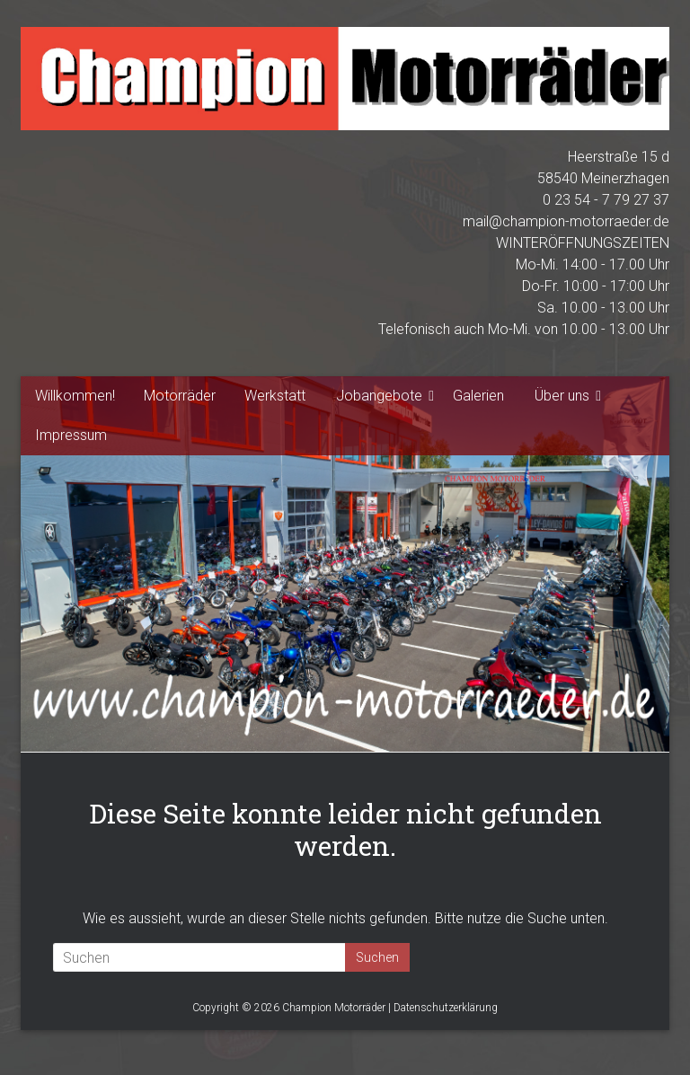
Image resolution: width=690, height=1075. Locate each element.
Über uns (562, 395)
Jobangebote (379, 395)
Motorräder (180, 395)
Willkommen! (75, 395)
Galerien (478, 395)
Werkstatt (274, 395)
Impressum (71, 435)
